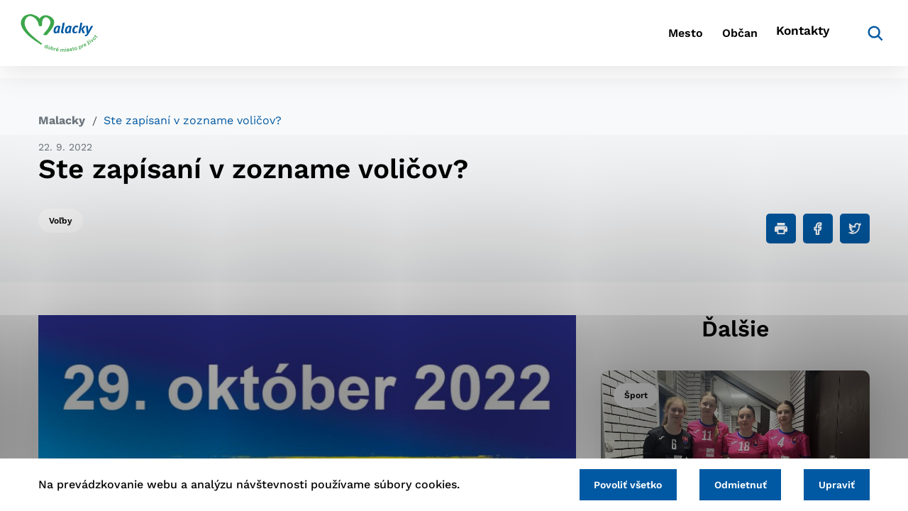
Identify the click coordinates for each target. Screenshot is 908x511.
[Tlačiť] (781, 228)
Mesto (631, 39)
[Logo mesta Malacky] (77, 39)
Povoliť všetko (609, 483)
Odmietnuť (729, 483)
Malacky (61, 120)
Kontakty (780, 39)
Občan (701, 39)
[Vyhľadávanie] (848, 39)
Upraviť (833, 483)
